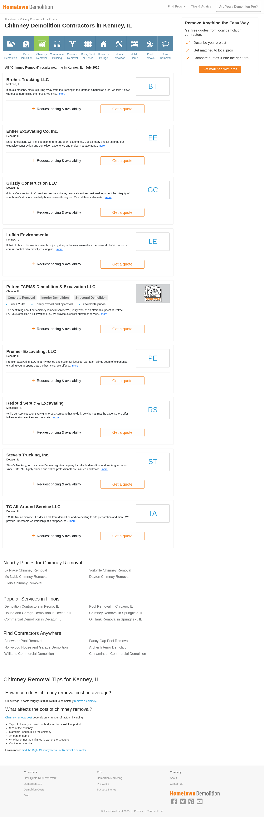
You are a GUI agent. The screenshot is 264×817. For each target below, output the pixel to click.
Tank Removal (165, 56)
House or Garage (103, 56)
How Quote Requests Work (40, 778)
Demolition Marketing (109, 778)
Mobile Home (134, 56)
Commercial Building (57, 56)
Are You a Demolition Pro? (238, 6)
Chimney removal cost (18, 717)
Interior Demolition (119, 56)
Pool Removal (149, 56)
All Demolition (10, 56)
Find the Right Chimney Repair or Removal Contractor (54, 750)
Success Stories (106, 789)
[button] (174, 801)
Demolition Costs (34, 789)
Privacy (138, 811)
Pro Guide (103, 783)
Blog (26, 795)
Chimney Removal (41, 56)
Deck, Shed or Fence (88, 56)
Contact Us (176, 783)
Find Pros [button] (175, 6)
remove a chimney (85, 701)
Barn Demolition (26, 56)
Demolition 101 (33, 783)
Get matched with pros (220, 69)
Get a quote (122, 109)
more (62, 93)
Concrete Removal (72, 56)
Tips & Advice (201, 6)
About (173, 778)
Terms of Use (155, 811)
